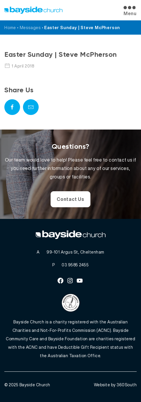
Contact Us (70, 199)
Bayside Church (34, 385)
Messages (30, 27)
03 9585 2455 (75, 265)
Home (10, 27)
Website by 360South (115, 385)
